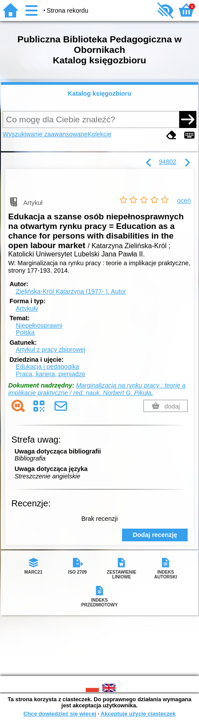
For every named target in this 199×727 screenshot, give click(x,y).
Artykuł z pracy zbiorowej (50, 349)
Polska (25, 332)
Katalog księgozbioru (100, 93)
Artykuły (27, 308)
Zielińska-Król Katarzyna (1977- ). (71, 291)
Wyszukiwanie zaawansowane (45, 134)
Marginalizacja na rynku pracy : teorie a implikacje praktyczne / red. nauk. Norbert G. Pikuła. (96, 389)
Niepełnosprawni (39, 325)
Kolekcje (99, 134)
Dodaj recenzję (155, 534)
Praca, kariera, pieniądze (50, 373)
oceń (184, 200)
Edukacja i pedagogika (47, 366)
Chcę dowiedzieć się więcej (59, 713)
